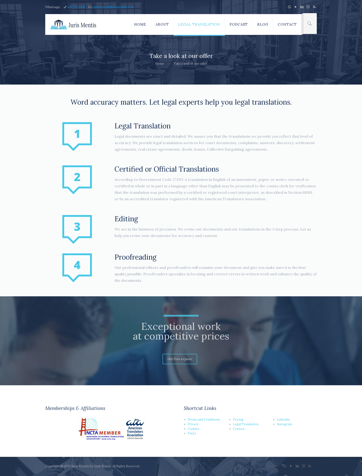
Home (159, 64)
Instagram (284, 424)
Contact (239, 429)
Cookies (193, 429)
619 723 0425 (76, 7)
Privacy (193, 424)
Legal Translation (246, 424)
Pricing (238, 419)
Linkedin (283, 419)
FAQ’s (192, 433)
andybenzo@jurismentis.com (113, 7)
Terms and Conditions (204, 419)
